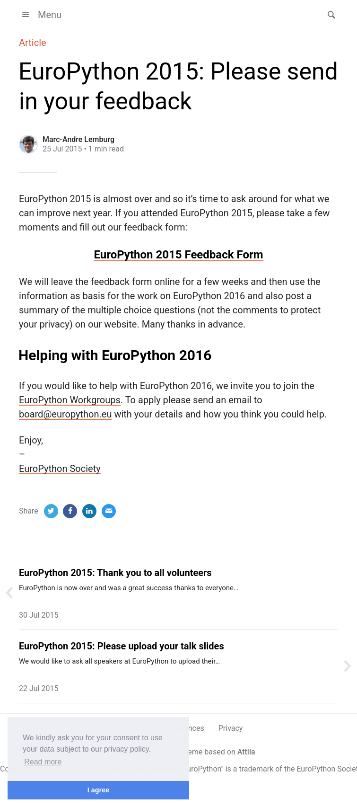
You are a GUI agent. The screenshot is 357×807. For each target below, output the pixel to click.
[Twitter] (51, 511)
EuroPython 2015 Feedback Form (178, 254)
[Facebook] (70, 511)
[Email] (109, 511)
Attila (246, 751)
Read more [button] (42, 762)
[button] (328, 14)
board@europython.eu (65, 414)
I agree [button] (98, 790)
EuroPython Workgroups (70, 400)
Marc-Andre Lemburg (78, 139)
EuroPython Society (60, 468)
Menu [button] (40, 14)
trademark (256, 768)
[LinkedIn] (89, 511)
